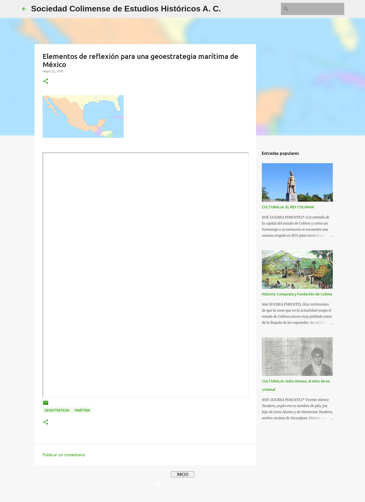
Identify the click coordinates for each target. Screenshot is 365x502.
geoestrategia (57, 410)
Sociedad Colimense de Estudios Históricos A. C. (126, 8)
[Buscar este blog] (317, 9)
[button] (46, 81)
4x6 (198, 494)
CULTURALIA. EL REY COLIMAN (288, 207)
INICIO (182, 474)
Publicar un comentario (64, 455)
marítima (82, 410)
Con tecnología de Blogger (182, 484)
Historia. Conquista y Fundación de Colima (297, 294)
